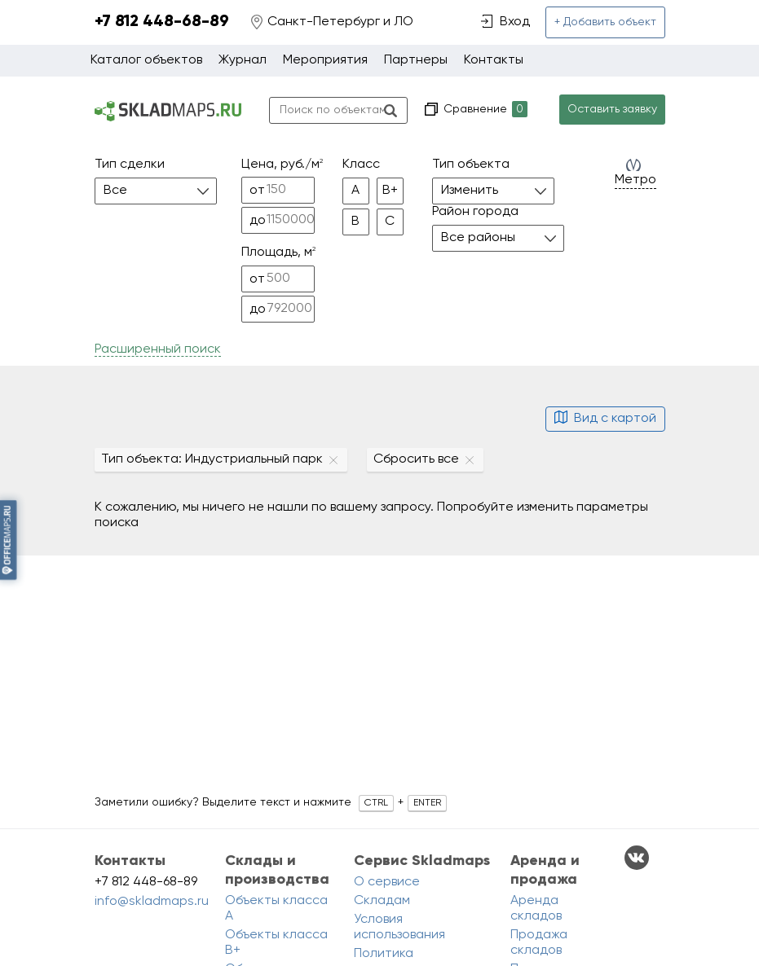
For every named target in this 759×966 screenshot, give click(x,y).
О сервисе (387, 882)
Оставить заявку (612, 109)
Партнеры (416, 60)
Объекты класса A (276, 908)
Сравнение (483, 109)
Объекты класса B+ (276, 943)
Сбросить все (416, 459)
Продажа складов (538, 943)
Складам (382, 900)
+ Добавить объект (605, 22)
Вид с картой (605, 418)
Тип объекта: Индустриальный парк (212, 459)
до (257, 220)
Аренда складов (536, 908)
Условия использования (399, 927)
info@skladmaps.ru (152, 901)
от (257, 190)
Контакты (493, 60)
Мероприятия (325, 60)
